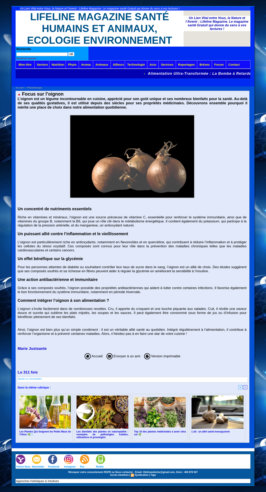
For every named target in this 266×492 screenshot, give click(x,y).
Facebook (53, 466)
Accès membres (119, 475)
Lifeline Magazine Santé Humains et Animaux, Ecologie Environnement (99, 28)
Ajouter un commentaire (30, 379)
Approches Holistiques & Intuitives (37, 481)
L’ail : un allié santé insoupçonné (211, 431)
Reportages (186, 64)
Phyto (72, 64)
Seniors (42, 64)
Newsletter (38, 466)
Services (167, 64)
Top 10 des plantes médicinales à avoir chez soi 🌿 (160, 433)
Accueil (19, 87)
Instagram (70, 466)
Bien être (25, 64)
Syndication (141, 475)
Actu (153, 64)
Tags (153, 475)
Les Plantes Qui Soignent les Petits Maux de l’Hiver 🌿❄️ (45, 433)
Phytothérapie (34, 87)
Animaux (101, 64)
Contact (234, 64)
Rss (82, 466)
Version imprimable (162, 356)
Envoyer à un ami (123, 356)
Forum (219, 64)
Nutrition (58, 64)
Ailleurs (118, 64)
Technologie (136, 64)
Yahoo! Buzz (23, 466)
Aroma (86, 64)
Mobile (100, 466)
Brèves (204, 64)
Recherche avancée (26, 58)
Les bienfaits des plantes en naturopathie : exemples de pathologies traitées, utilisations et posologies (102, 434)
